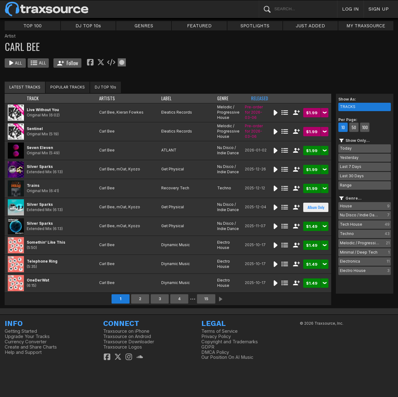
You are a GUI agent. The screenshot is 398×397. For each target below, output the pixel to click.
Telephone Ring (42, 261)
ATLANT (168, 150)
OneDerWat (38, 280)
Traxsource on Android (127, 336)
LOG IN (350, 9)
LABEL (166, 98)
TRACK (33, 98)
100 (365, 127)
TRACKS (347, 106)
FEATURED (199, 26)
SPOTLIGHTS (254, 26)
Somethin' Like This (46, 242)
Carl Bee (107, 112)
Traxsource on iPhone (126, 331)
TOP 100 (32, 26)
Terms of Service (219, 331)
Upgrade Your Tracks (27, 336)
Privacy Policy (216, 336)
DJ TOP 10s (88, 26)
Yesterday (349, 157)
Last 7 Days (350, 166)
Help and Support (23, 352)
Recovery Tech (175, 188)
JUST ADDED (310, 26)
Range (346, 185)
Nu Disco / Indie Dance (228, 150)
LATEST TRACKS (24, 87)
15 (206, 298)
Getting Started (21, 331)
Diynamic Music (175, 244)
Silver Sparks (40, 166)
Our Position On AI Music (227, 357)
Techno (224, 188)
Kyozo (134, 169)
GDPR (207, 347)
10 (343, 127)
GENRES (144, 26)
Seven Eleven (40, 147)
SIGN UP (378, 9)
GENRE (222, 98)
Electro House (223, 245)
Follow (67, 63)
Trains (33, 185)
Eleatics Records (176, 112)
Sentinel (35, 128)
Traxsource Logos (122, 347)
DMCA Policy (215, 352)
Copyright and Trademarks (229, 342)
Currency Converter (26, 342)
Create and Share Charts (31, 347)
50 (354, 127)
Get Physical (172, 169)
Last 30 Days (352, 176)
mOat (121, 169)
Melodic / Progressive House (228, 112)
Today (346, 148)
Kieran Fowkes (130, 112)
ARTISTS (107, 98)
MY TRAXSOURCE (365, 26)
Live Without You (43, 109)
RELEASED (259, 98)
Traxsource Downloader (128, 342)
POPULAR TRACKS (67, 87)
